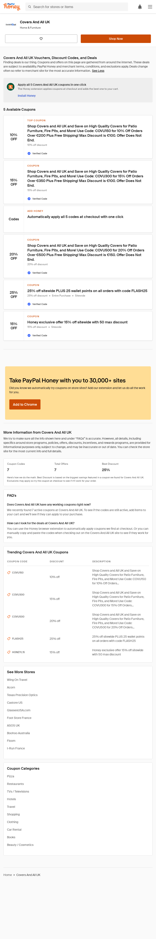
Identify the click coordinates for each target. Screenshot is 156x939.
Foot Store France (19, 718)
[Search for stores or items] (76, 7)
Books (11, 837)
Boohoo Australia (18, 733)
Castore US (14, 703)
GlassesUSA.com (19, 710)
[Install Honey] (27, 95)
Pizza (10, 776)
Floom (11, 741)
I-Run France (16, 748)
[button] (150, 7)
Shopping (13, 814)
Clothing (12, 822)
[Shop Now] (116, 38)
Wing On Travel (17, 680)
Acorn (11, 687)
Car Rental (14, 829)
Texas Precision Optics (22, 695)
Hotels (11, 799)
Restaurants (15, 784)
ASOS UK (13, 725)
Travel (11, 807)
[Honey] (11, 7)
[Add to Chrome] (24, 404)
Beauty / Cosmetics (20, 845)
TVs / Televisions (18, 791)
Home (7, 875)
